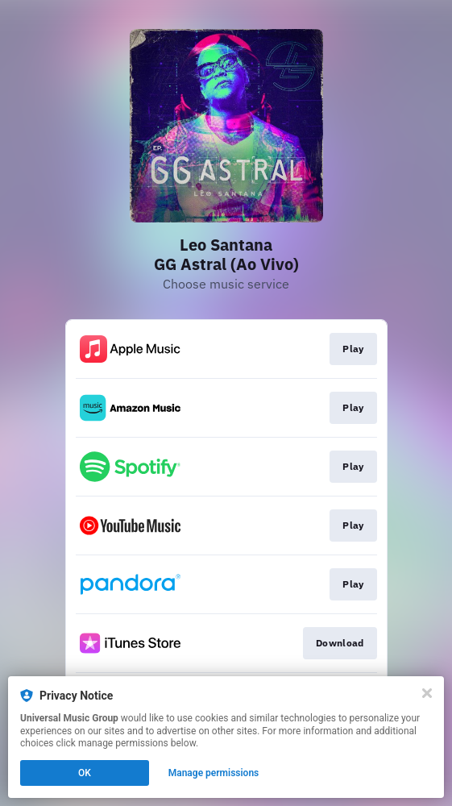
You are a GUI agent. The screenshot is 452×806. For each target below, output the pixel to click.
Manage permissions (213, 773)
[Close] (427, 693)
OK (84, 773)
